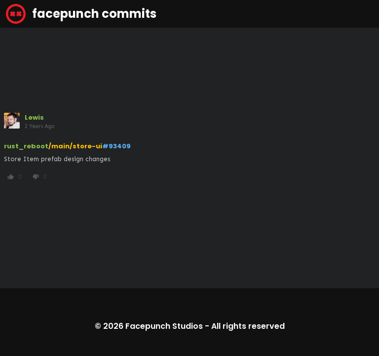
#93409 (116, 146)
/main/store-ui (75, 146)
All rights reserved (248, 326)
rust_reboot (26, 146)
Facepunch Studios (164, 326)
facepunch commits (81, 14)
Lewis (34, 117)
